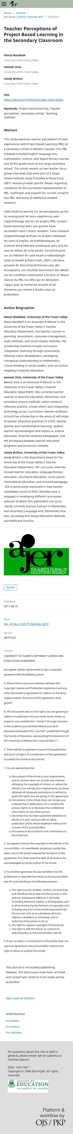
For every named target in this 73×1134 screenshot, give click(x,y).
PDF (12, 587)
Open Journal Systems (20, 998)
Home (7, 13)
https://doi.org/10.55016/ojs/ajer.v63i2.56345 (33, 100)
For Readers (13, 1020)
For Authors (13, 1026)
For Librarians (14, 1032)
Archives (21, 13)
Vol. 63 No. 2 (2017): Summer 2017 (23, 17)
